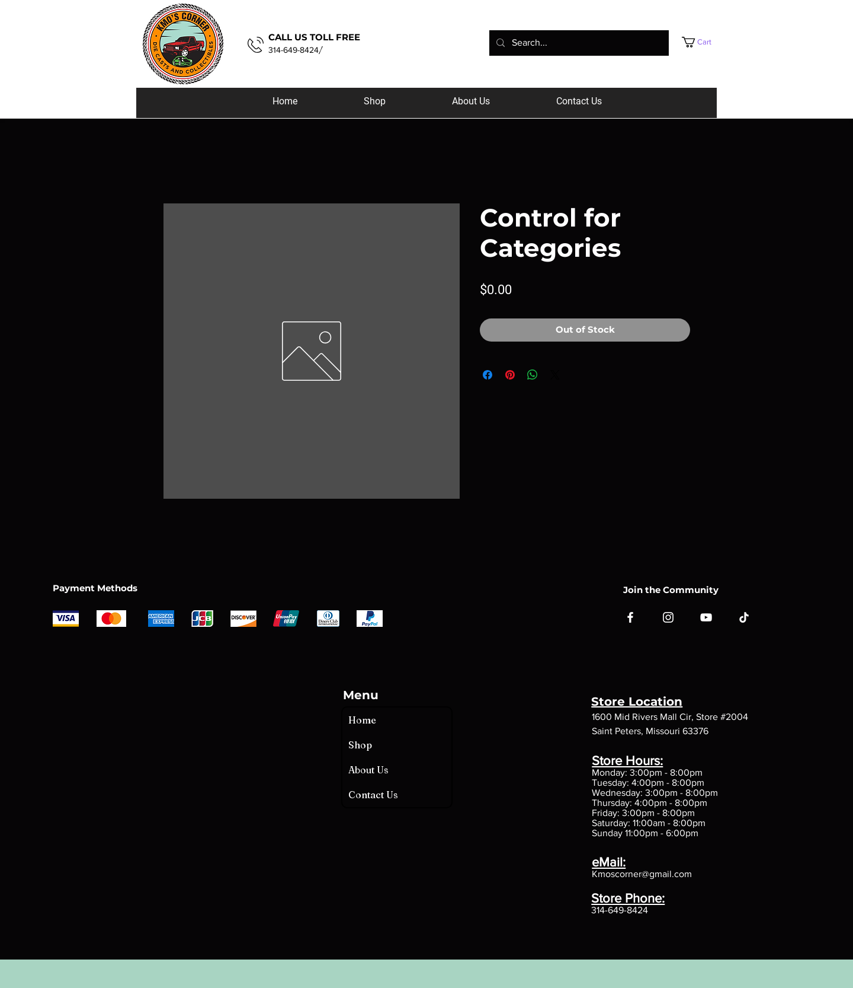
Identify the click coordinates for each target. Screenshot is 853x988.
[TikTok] (744, 617)
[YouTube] (706, 617)
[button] (708, 42)
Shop (360, 745)
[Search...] (578, 43)
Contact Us (373, 795)
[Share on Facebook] (487, 375)
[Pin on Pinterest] (510, 375)
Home (362, 720)
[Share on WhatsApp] (532, 375)
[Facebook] (630, 617)
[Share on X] (555, 375)
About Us (368, 770)
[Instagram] (668, 617)
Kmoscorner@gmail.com (642, 874)
